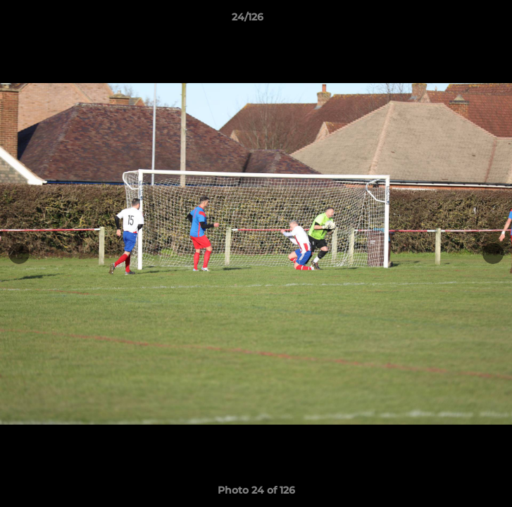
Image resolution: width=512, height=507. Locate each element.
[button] (461, 20)
